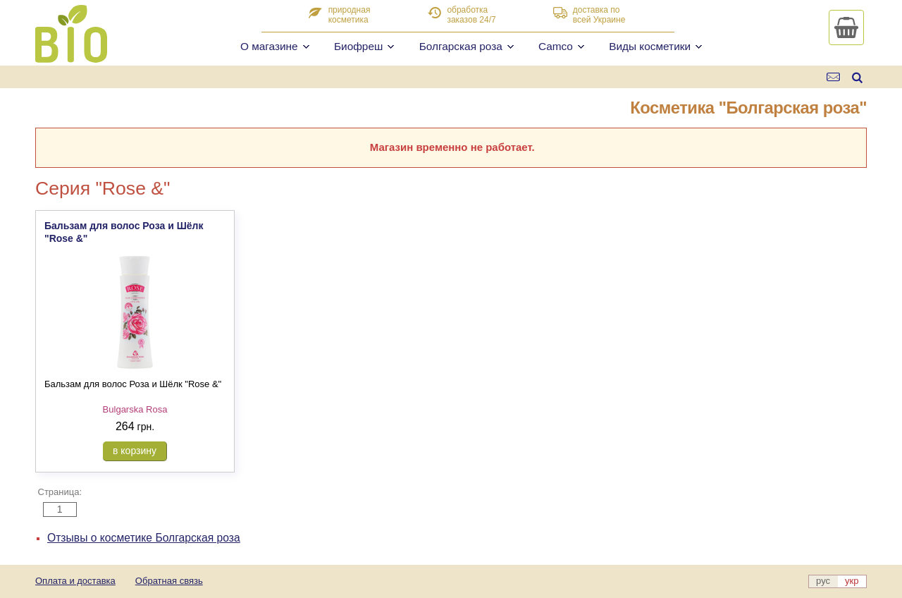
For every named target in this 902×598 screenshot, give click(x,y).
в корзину (134, 450)
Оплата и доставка (75, 580)
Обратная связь (169, 580)
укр (851, 580)
